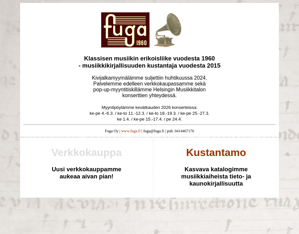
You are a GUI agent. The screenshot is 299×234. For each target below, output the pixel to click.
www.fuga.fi (131, 131)
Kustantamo (216, 152)
